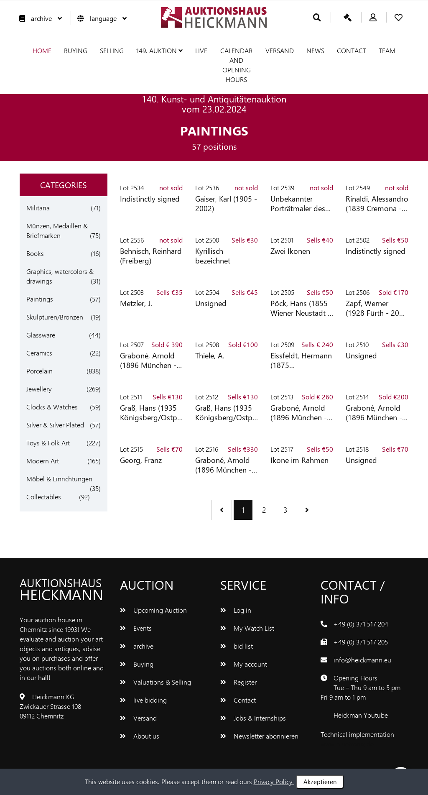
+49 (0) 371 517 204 (361, 623)
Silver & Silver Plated (55, 424)
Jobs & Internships (253, 717)
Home (42, 50)
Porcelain (39, 370)
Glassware (40, 334)
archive (38, 18)
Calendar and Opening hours (236, 65)
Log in (235, 610)
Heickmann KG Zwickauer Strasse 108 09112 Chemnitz (50, 706)
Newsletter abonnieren (259, 735)
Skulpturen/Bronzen (54, 316)
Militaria (38, 207)
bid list (236, 646)
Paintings (39, 298)
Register (238, 681)
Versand (279, 50)
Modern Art (42, 460)
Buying (75, 50)
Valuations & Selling (155, 681)
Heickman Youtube (361, 715)
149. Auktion (159, 50)
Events (136, 628)
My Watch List (247, 628)
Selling (112, 50)
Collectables (43, 496)
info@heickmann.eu (362, 659)
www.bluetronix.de (347, 743)
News (315, 50)
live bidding (143, 699)
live (201, 50)
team (387, 50)
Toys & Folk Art (48, 442)
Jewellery (39, 388)
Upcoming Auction (153, 610)
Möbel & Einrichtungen (59, 478)
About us (139, 735)
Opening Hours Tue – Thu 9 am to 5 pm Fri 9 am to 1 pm (360, 687)
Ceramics (39, 352)
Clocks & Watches (52, 406)
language (100, 18)
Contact (351, 50)
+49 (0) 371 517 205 (361, 641)
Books (35, 253)
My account (243, 664)
